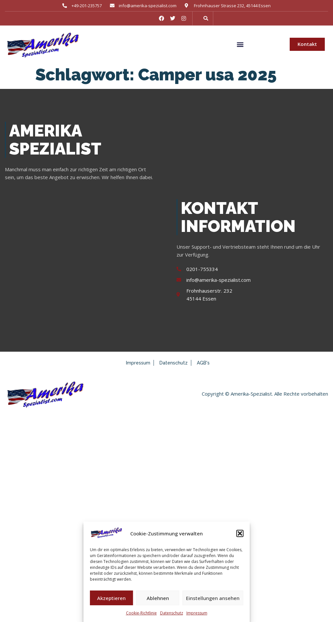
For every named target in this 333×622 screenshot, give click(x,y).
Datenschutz (171, 613)
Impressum (196, 613)
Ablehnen (158, 598)
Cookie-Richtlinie (141, 613)
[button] (240, 533)
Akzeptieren (111, 598)
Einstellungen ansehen (212, 598)
